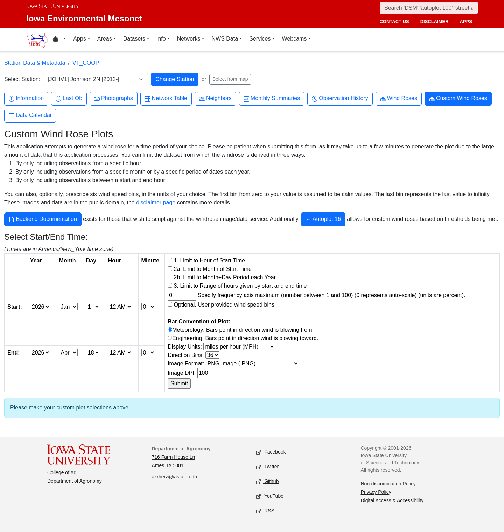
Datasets (134, 39)
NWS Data (224, 39)
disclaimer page (155, 202)
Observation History (340, 98)
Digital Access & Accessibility (392, 500)
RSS (265, 511)
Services (260, 39)
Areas (104, 39)
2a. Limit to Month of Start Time (213, 269)
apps (466, 21)
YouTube (270, 496)
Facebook (271, 452)
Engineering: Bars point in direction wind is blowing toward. (245, 338)
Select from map (230, 79)
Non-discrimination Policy (388, 483)
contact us (394, 21)
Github (267, 481)
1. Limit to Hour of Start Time (209, 261)
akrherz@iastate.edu (174, 476)
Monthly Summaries (272, 98)
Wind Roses (398, 98)
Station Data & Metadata (34, 63)
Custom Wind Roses (458, 98)
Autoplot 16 (323, 220)
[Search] (429, 8)
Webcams (294, 39)
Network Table (166, 98)
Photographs (113, 98)
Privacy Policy (376, 492)
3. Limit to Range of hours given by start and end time (240, 286)
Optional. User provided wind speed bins (224, 305)
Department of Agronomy (74, 481)
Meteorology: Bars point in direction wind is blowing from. (243, 330)
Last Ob (69, 98)
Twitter (267, 467)
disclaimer (434, 21)
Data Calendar (30, 115)
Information (26, 98)
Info (161, 39)
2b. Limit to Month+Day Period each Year (225, 277)
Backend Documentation (43, 220)
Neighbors (215, 98)
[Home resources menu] (59, 40)
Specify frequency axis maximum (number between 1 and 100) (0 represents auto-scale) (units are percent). (331, 295)
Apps (79, 39)
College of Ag (61, 472)
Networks (189, 39)
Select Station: (22, 79)
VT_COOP (85, 63)
